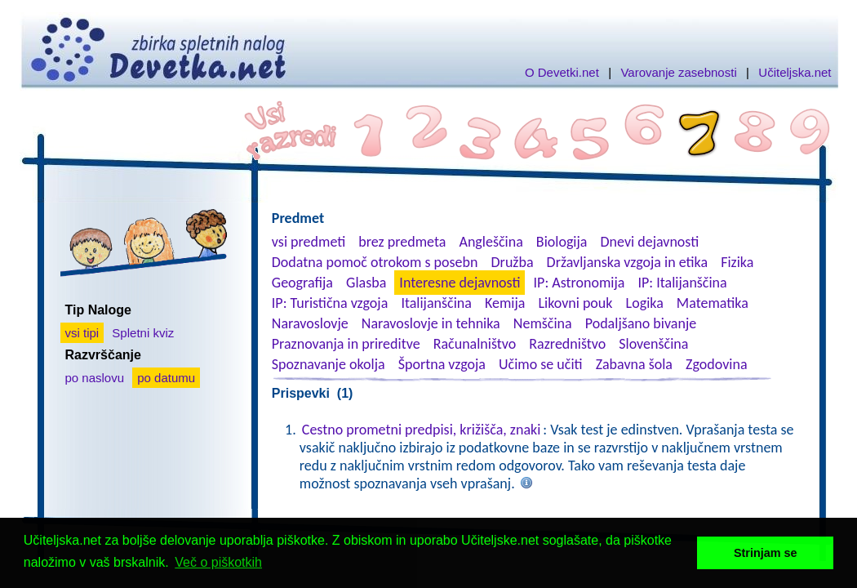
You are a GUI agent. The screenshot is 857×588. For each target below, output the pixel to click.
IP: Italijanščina (682, 283)
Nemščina (542, 323)
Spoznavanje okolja (328, 364)
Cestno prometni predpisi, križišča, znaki (421, 430)
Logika (645, 303)
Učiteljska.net (794, 72)
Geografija (302, 283)
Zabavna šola (634, 364)
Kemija (505, 303)
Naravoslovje (310, 323)
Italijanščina (436, 303)
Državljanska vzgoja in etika (627, 262)
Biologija (562, 242)
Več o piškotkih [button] (218, 562)
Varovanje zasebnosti (678, 72)
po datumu (166, 378)
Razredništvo (567, 344)
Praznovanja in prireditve (346, 344)
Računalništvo (475, 344)
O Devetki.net (562, 72)
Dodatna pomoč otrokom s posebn (375, 262)
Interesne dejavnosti (459, 283)
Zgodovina (716, 364)
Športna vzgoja (442, 364)
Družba (512, 262)
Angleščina (490, 242)
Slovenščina (653, 344)
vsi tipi (82, 333)
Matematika (712, 303)
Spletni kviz (143, 333)
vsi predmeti (308, 242)
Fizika (737, 262)
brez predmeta (402, 242)
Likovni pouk (575, 303)
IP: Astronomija (579, 283)
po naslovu (95, 378)
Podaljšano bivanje (640, 323)
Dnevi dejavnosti (650, 242)
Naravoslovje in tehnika (431, 323)
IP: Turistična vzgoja (330, 303)
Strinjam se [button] (765, 552)
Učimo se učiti (541, 364)
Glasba (366, 283)
